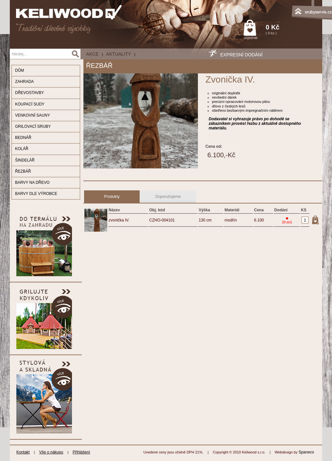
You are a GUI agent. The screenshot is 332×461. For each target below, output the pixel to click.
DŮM (19, 70)
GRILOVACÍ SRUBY (33, 126)
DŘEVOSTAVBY (29, 92)
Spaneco (306, 452)
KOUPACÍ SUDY (29, 104)
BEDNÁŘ (23, 137)
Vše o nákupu (51, 452)
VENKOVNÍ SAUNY (32, 115)
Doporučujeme (168, 196)
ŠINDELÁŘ (25, 160)
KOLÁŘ (21, 148)
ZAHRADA (24, 81)
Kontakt (23, 452)
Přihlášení (81, 452)
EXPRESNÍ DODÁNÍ (241, 54)
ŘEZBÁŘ (23, 171)
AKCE (92, 54)
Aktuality (118, 54)
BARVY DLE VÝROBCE (36, 193)
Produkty (111, 196)
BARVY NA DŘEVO (32, 182)
